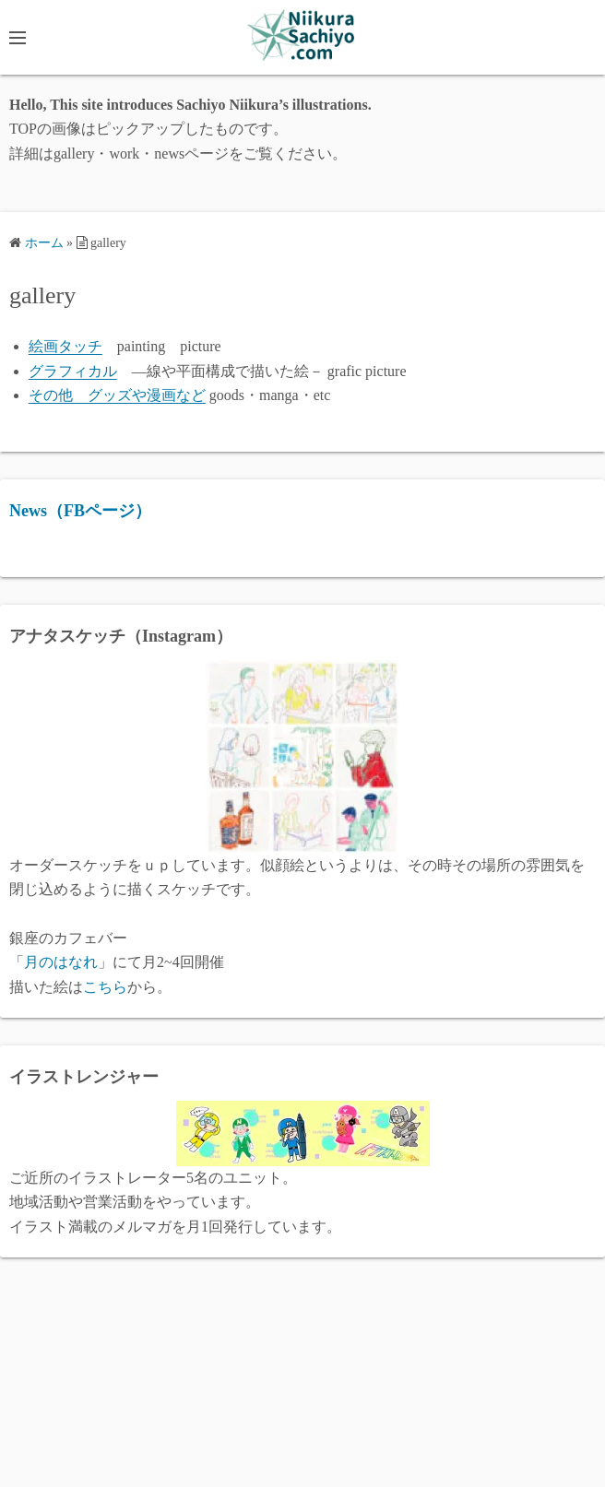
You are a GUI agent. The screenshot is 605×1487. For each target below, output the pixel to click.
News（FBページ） (80, 511)
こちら (105, 987)
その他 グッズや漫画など (117, 395)
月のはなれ (61, 962)
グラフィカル (73, 371)
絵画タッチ (65, 346)
